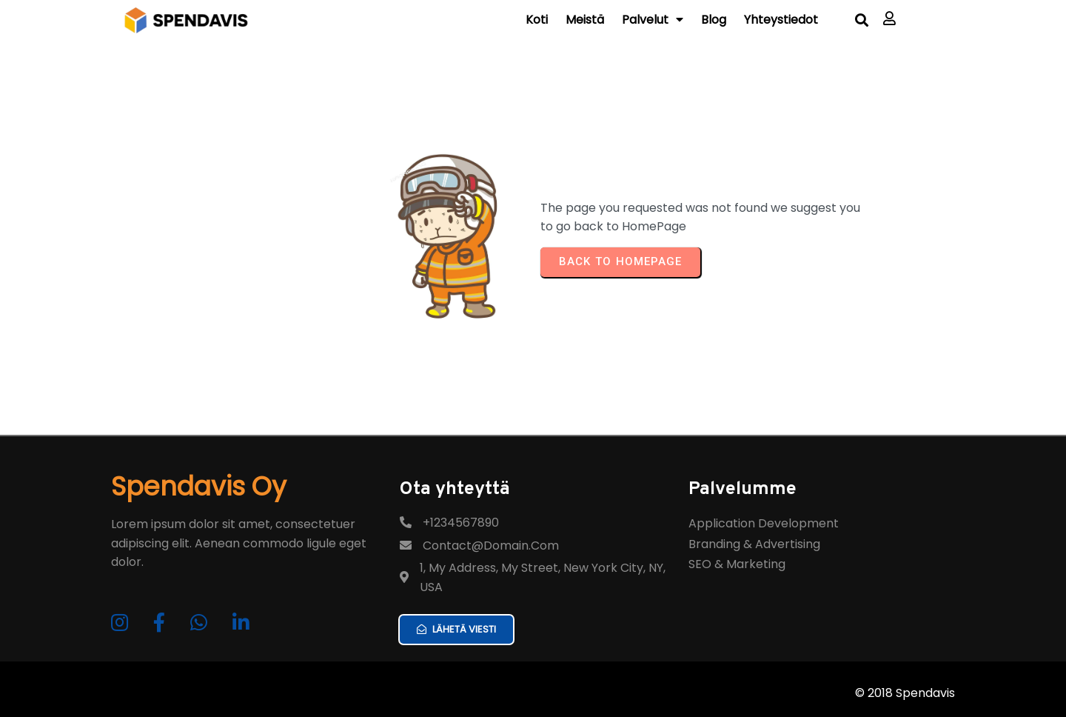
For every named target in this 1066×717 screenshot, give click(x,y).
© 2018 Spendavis (905, 692)
